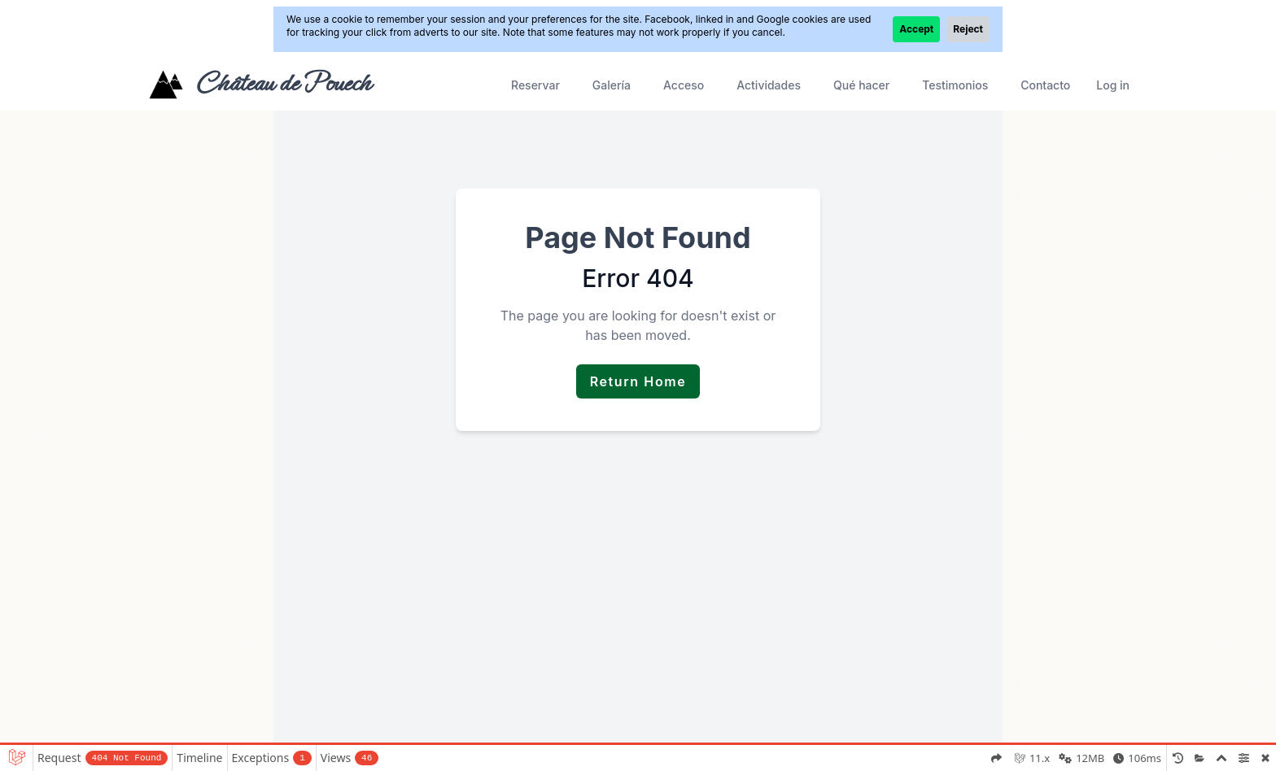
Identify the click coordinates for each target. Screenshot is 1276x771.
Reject (968, 29)
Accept (916, 29)
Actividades (768, 85)
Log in (1113, 85)
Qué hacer (861, 85)
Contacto (1045, 85)
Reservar (535, 85)
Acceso (683, 85)
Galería (611, 85)
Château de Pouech (282, 83)
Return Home (638, 381)
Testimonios (955, 85)
